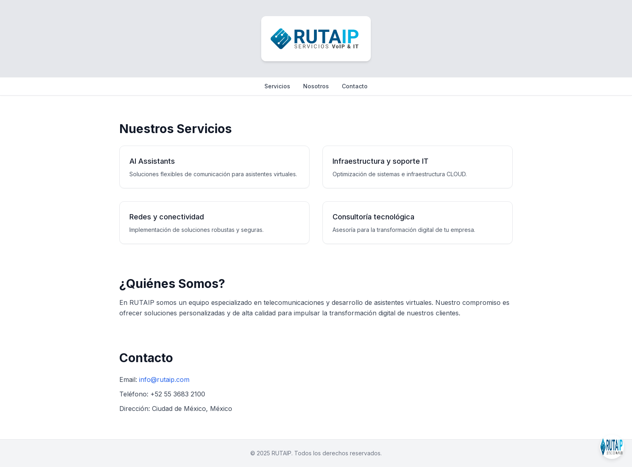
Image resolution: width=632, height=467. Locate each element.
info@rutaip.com (164, 379)
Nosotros (316, 86)
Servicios (277, 86)
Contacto (355, 86)
